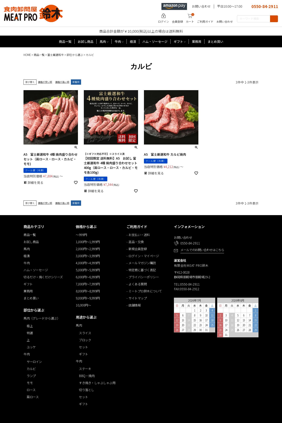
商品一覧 (65, 41)
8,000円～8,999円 (88, 291)
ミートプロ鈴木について (145, 291)
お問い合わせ (201, 6)
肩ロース (33, 396)
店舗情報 (134, 305)
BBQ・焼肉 (86, 375)
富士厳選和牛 (55, 55)
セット (83, 347)
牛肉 (118, 41)
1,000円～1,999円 (88, 241)
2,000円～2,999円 (88, 248)
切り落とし (86, 389)
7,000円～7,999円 (88, 284)
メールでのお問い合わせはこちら (202, 249)
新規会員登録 (137, 248)
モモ (30, 382)
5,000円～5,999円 (88, 270)
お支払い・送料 (139, 234)
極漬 (133, 41)
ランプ (31, 375)
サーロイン (34, 361)
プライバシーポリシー (143, 277)
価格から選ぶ (86, 226)
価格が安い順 (45, 82)
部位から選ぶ (75, 55)
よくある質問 (137, 284)
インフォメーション (189, 226)
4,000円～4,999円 (88, 262)
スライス (85, 332)
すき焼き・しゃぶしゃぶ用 (97, 382)
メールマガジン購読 (142, 262)
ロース (31, 389)
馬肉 (103, 41)
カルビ (31, 368)
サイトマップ (137, 298)
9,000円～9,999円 (88, 298)
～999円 (81, 234)
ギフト (178, 41)
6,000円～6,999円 (88, 277)
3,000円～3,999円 (88, 255)
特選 (30, 332)
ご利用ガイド (205, 21)
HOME (27, 55)
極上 (30, 325)
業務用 (196, 41)
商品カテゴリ (34, 226)
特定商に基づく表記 (142, 270)
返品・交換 (136, 241)
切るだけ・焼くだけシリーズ (43, 277)
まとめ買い (215, 41)
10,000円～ (83, 305)
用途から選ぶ (86, 317)
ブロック (85, 340)
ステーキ (85, 368)
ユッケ (31, 347)
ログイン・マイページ (143, 255)
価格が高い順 (62, 82)
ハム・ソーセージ (154, 41)
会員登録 (177, 21)
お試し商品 (85, 41)
